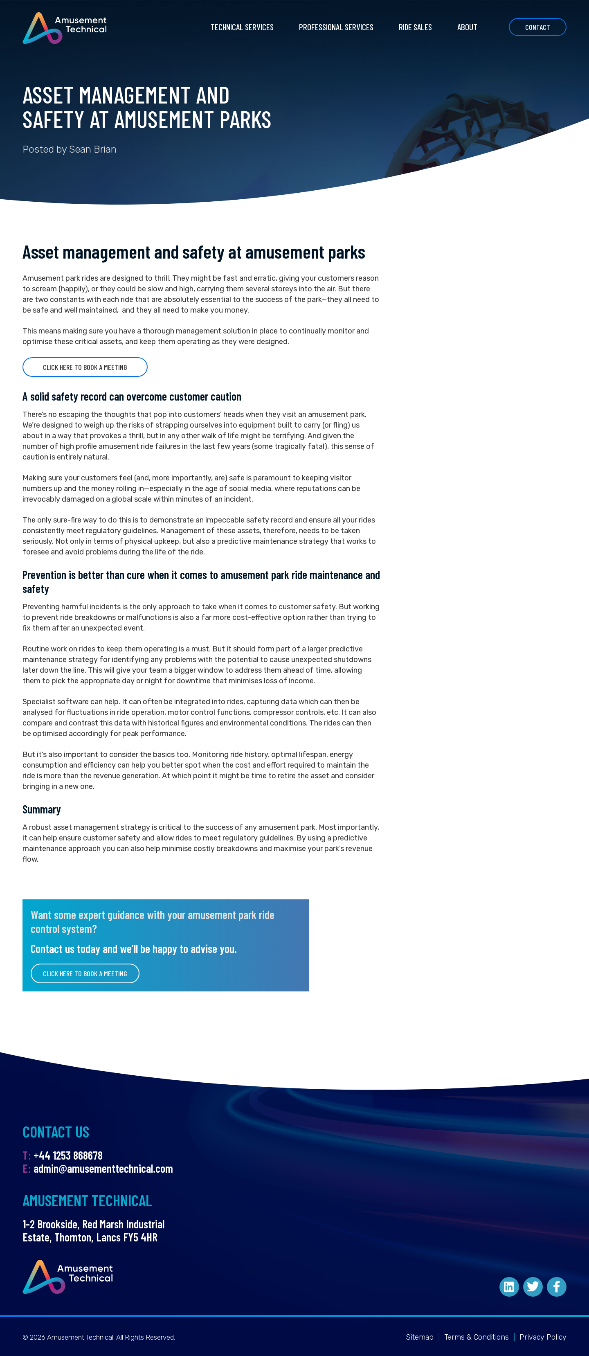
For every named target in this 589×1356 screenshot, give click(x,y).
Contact (537, 27)
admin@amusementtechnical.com (103, 1168)
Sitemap (420, 1337)
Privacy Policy (543, 1337)
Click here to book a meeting (85, 367)
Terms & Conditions (476, 1337)
